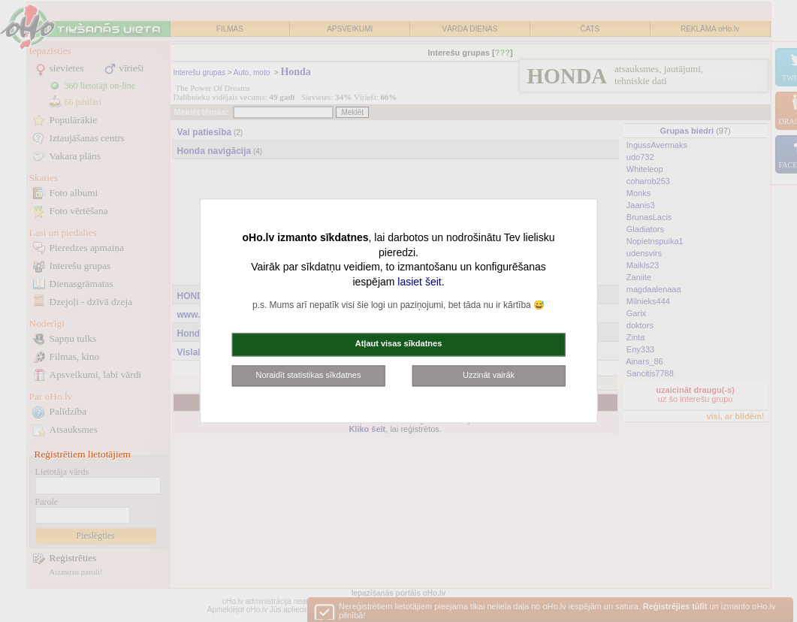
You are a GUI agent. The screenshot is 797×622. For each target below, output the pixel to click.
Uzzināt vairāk (489, 374)
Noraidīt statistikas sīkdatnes (308, 374)
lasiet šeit (419, 282)
